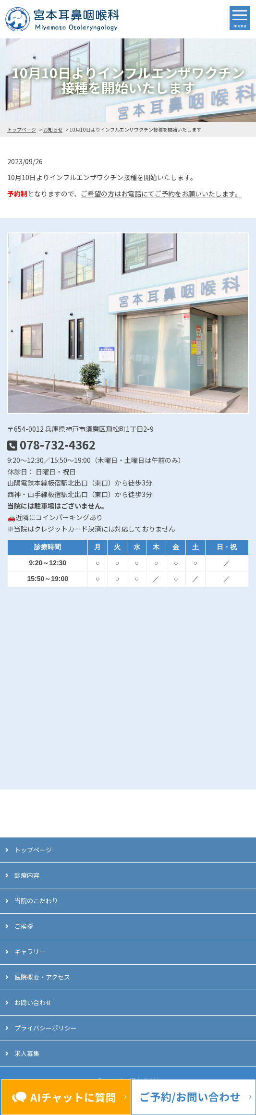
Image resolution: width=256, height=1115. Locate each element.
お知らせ (52, 129)
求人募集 (26, 1053)
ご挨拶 (23, 926)
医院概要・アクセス (42, 977)
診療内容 (26, 875)
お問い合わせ (33, 1002)
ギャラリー (30, 951)
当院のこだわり (36, 900)
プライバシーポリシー (45, 1027)
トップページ (21, 129)
